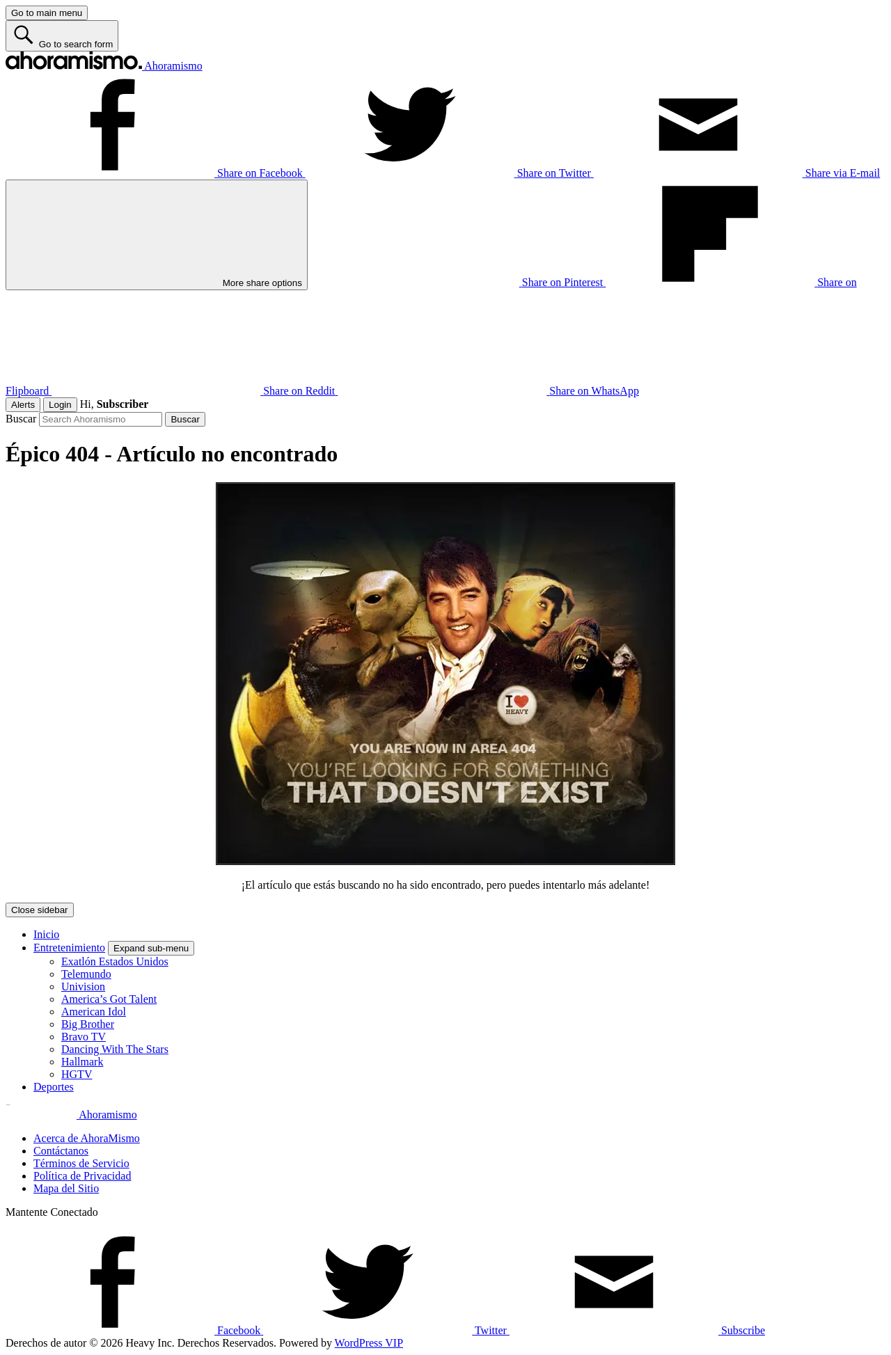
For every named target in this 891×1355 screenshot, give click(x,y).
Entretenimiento (69, 947)
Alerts (23, 404)
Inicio (46, 934)
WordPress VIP (369, 1343)
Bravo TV (83, 1037)
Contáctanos (60, 1151)
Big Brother (87, 1024)
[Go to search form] (62, 35)
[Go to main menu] (47, 13)
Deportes (53, 1087)
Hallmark (82, 1062)
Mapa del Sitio (66, 1188)
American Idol (93, 1011)
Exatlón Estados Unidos (114, 961)
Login (60, 404)
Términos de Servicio (81, 1163)
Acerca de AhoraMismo (86, 1138)
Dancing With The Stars (114, 1049)
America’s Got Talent (109, 999)
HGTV (76, 1074)
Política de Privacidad (82, 1176)
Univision (83, 986)
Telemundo (86, 974)
